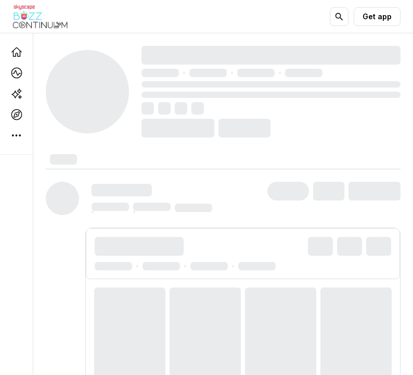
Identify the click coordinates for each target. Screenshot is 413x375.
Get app (377, 16)
